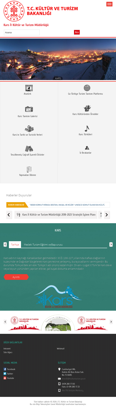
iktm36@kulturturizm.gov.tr (74, 378)
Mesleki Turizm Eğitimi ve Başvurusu (43, 244)
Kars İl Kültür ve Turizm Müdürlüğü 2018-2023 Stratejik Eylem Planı (56, 215)
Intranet (7, 348)
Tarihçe (15, 244)
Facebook (11, 369)
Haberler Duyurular (19, 195)
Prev (4, 60)
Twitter (10, 373)
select (40, 32)
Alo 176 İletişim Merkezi (72, 390)
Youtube (10, 378)
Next (112, 60)
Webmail (60, 348)
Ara (77, 32)
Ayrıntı (16, 277)
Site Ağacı (8, 352)
